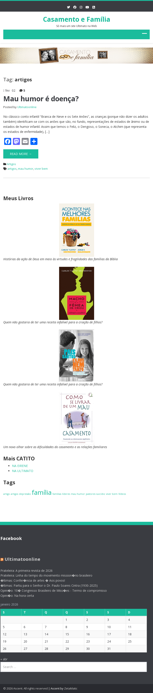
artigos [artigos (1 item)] (14, 493)
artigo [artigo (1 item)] (6, 493)
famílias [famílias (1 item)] (57, 493)
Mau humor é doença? (41, 98)
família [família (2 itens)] (42, 492)
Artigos (11, 164)
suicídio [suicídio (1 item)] (100, 493)
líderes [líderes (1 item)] (66, 493)
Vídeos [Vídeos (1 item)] (122, 493)
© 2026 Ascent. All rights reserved (25, 688)
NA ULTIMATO (22, 471)
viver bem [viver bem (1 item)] (112, 493)
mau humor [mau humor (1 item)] (78, 493)
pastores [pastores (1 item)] (90, 493)
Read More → (21, 154)
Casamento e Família (76, 19)
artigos (12, 169)
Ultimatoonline (27, 107)
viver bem (41, 169)
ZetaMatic (70, 688)
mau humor (25, 169)
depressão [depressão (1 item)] (25, 493)
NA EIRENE (20, 466)
